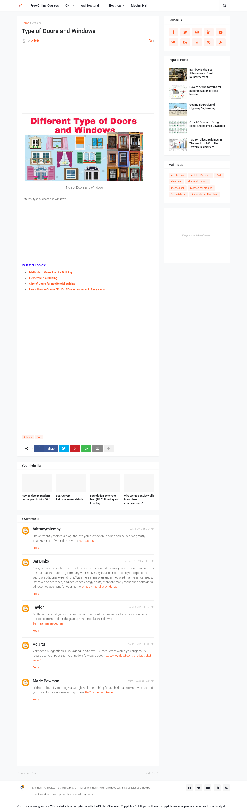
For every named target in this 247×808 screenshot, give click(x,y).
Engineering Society (37, 806)
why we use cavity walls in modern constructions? (139, 499)
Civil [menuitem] (68, 5)
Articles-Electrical (201, 175)
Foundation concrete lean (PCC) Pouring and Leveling (104, 499)
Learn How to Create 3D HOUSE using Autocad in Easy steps (67, 289)
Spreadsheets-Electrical (204, 194)
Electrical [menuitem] (115, 5)
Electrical (176, 181)
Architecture (178, 175)
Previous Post (28, 773)
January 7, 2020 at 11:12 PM (139, 561)
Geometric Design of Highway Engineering (202, 106)
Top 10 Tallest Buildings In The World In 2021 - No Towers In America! (205, 143)
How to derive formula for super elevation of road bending (205, 90)
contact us (86, 540)
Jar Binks (41, 561)
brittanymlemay (47, 529)
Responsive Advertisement (197, 235)
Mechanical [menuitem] (139, 5)
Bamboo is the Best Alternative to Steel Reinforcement (201, 73)
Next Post (150, 773)
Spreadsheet (178, 194)
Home (25, 23)
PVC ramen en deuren (99, 692)
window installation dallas (99, 586)
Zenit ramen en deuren (48, 623)
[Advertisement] (88, 82)
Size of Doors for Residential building (52, 283)
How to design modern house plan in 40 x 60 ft (36, 497)
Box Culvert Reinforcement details (70, 497)
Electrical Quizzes (197, 181)
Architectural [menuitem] (90, 5)
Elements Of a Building (43, 278)
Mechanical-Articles (201, 188)
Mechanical (177, 188)
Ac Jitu (39, 644)
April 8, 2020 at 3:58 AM (141, 607)
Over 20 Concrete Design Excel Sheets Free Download (207, 123)
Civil (39, 437)
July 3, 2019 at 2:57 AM (142, 528)
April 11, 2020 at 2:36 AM (141, 644)
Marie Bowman (46, 681)
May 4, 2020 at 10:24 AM (141, 680)
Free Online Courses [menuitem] (44, 5)
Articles (37, 23)
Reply (36, 547)
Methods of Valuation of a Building (50, 272)
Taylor (38, 607)
